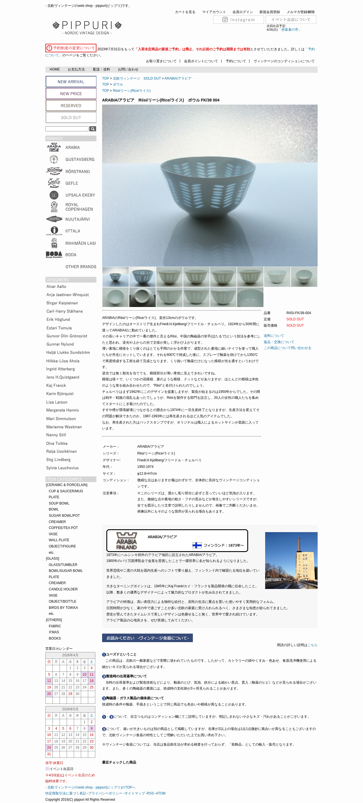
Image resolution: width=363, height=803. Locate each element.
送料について (274, 336)
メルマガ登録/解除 (301, 12)
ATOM (161, 793)
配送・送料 (101, 69)
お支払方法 (76, 69)
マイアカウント (214, 12)
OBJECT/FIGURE (62, 546)
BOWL (54, 509)
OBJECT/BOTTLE (62, 601)
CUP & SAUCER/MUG (66, 491)
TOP (105, 78)
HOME (55, 69)
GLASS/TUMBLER (63, 565)
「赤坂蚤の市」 (290, 30)
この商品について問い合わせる (287, 348)
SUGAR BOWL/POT (64, 516)
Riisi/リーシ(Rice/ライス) (132, 91)
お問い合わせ (128, 69)
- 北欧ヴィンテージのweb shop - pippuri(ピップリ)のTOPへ (90, 787)
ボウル (118, 84)
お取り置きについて (161, 61)
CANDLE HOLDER (63, 589)
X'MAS (54, 632)
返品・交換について (279, 342)
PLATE (54, 497)
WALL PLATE (59, 540)
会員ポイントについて (201, 61)
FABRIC (55, 626)
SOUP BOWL (59, 503)
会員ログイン (243, 12)
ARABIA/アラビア (177, 78)
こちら (312, 645)
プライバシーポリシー (105, 793)
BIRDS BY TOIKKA (63, 608)
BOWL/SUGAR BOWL (66, 571)
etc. (51, 553)
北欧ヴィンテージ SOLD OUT (137, 78)
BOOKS (55, 638)
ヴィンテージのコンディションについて (284, 61)
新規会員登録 (269, 12)
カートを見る (185, 12)
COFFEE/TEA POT (63, 528)
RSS (150, 793)
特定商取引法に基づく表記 (65, 793)
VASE (53, 534)
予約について (236, 61)
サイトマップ (134, 793)
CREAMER (57, 522)
